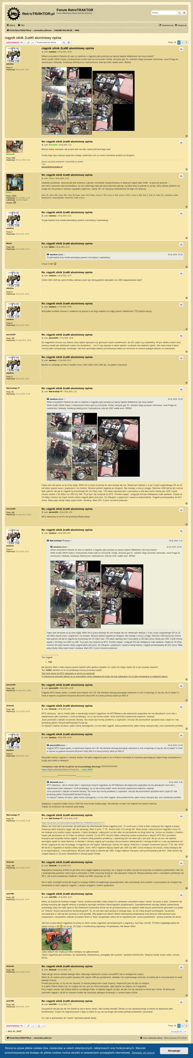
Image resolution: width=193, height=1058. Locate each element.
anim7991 (10, 894)
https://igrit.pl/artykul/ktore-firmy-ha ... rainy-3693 (67, 769)
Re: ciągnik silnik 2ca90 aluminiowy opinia (67, 141)
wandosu (10, 64)
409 (13, 338)
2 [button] (182, 42)
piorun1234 (10, 335)
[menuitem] (21, 25)
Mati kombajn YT (13, 388)
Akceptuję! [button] (174, 1050)
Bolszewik (10, 154)
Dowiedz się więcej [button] (143, 1052)
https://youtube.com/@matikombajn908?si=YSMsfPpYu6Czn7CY (73, 823)
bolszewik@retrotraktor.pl (52, 167)
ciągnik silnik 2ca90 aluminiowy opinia (33, 38)
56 (12, 392)
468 (13, 709)
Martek (9, 243)
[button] (186, 42)
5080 (13, 158)
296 (13, 897)
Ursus (8, 192)
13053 (14, 196)
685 (13, 247)
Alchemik (10, 706)
